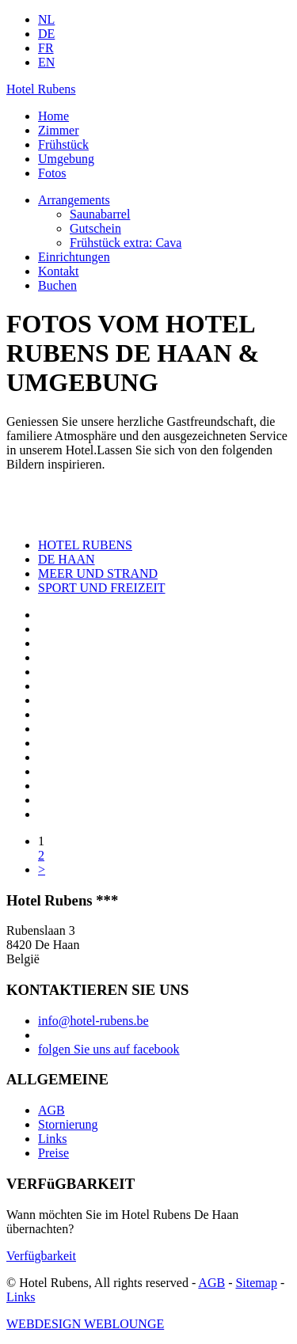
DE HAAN (66, 559)
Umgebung (66, 158)
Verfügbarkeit (41, 1255)
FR (46, 48)
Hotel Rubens (41, 89)
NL (46, 19)
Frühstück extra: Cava (125, 242)
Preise (53, 1153)
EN (46, 62)
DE (46, 33)
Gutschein (95, 228)
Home (53, 116)
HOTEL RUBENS (85, 545)
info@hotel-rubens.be (93, 1020)
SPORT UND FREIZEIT (102, 587)
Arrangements (74, 200)
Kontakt (58, 271)
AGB (51, 1110)
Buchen (57, 285)
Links (52, 1138)
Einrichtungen (74, 257)
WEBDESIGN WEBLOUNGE (85, 1324)
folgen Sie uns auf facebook (109, 1049)
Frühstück (63, 144)
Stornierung (68, 1124)
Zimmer (58, 130)
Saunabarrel (100, 214)
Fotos (52, 173)
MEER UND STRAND (98, 573)
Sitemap (255, 1282)
